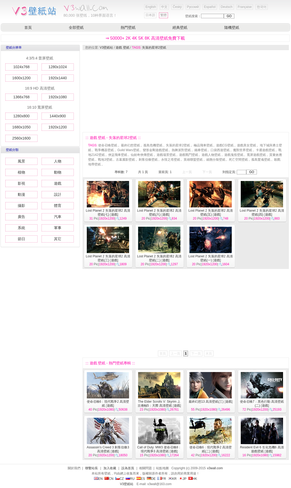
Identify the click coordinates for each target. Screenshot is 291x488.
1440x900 (57, 116)
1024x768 (21, 67)
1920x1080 (57, 97)
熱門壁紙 (128, 27)
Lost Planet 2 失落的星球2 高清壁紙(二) (159, 258)
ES (141, 479)
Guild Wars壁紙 (128, 150)
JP (183, 479)
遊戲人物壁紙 (211, 155)
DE (151, 479)
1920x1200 (57, 127)
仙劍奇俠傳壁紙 (142, 155)
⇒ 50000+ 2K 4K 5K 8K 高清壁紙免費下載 (145, 38)
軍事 (57, 228)
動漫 (21, 194)
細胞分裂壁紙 (215, 159)
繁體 (163, 15)
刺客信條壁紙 (148, 159)
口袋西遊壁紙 (220, 150)
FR (161, 479)
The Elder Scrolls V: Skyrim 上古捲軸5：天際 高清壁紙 (159, 403)
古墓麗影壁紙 (125, 159)
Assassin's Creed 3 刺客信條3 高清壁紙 (108, 449)
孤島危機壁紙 (152, 145)
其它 (57, 239)
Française (245, 7)
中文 (164, 7)
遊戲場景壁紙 (166, 155)
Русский (193, 7)
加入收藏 (109, 468)
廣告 (21, 217)
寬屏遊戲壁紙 (256, 155)
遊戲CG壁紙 (225, 145)
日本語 (150, 15)
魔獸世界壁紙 (242, 150)
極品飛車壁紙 (203, 145)
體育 (57, 205)
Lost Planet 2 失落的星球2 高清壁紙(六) (159, 212)
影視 (21, 183)
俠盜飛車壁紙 (117, 155)
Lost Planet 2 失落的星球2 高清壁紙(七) (108, 212)
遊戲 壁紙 (122, 47)
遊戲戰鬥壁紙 (188, 155)
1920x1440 (57, 78)
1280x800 (21, 116)
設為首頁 (127, 468)
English (151, 7)
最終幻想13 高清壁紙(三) (206, 401)
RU (130, 479)
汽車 (57, 217)
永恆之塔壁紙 (170, 159)
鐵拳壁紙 (200, 150)
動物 (57, 172)
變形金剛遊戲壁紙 (155, 150)
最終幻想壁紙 (130, 145)
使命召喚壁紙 (107, 145)
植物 (21, 172)
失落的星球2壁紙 (154, 47)
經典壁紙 (179, 27)
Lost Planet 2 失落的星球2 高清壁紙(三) (108, 258)
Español (209, 7)
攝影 (21, 205)
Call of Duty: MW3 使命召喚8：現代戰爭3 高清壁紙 (159, 449)
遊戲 (57, 183)
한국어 (261, 7)
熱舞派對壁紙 (181, 150)
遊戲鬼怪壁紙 (233, 155)
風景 (21, 161)
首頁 (28, 27)
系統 (21, 228)
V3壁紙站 (106, 47)
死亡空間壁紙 (238, 159)
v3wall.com (215, 468)
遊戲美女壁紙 (246, 145)
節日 (21, 239)
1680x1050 (21, 127)
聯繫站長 (91, 468)
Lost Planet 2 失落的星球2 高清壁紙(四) (262, 212)
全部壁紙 (76, 27)
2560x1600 (21, 138)
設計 (57, 194)
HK (192, 479)
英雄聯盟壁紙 (193, 159)
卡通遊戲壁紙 (265, 150)
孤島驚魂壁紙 (260, 159)
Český (177, 7)
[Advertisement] (180, 91)
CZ (119, 479)
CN (108, 479)
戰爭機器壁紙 (104, 150)
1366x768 (21, 97)
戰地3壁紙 (105, 159)
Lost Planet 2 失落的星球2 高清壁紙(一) (210, 258)
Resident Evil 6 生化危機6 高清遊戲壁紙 (262, 449)
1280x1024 (57, 67)
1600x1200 (21, 78)
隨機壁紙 (231, 27)
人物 (57, 161)
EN (98, 479)
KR (172, 479)
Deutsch (227, 7)
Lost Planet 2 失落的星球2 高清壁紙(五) (210, 212)
